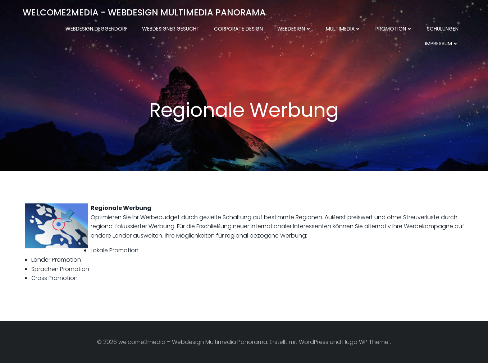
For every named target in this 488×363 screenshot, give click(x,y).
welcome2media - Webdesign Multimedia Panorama (144, 12)
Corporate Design (238, 28)
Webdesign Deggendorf (96, 28)
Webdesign (294, 28)
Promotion (393, 28)
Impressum (442, 43)
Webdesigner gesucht (171, 28)
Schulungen (443, 28)
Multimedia (343, 28)
